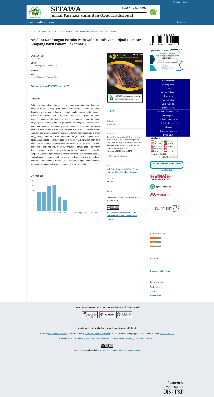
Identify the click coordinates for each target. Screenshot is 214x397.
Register (176, 2)
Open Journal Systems (160, 271)
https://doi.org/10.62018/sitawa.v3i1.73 (52, 86)
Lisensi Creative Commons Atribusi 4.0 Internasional (117, 350)
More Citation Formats (118, 156)
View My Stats (167, 170)
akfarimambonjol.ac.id (57, 334)
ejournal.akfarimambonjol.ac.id (96, 334)
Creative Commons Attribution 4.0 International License (122, 215)
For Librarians (155, 295)
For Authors (154, 291)
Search (181, 22)
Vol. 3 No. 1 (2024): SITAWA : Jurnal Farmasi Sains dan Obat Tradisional (78, 31)
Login (185, 2)
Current (30, 22)
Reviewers (168, 96)
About (52, 22)
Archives (41, 22)
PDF (113, 111)
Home (33, 31)
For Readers (155, 287)
